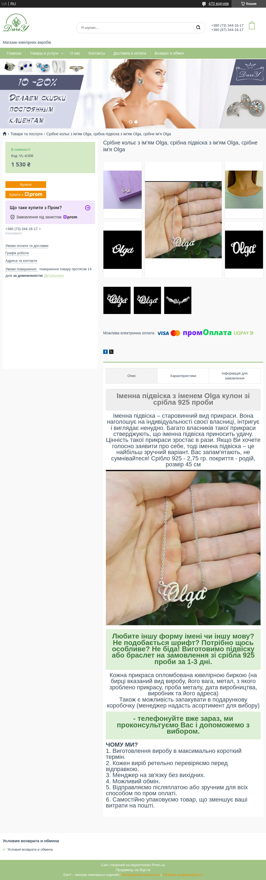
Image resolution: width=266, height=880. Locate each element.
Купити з (25, 194)
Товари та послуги (26, 134)
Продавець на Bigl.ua (133, 870)
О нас (75, 53)
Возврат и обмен (169, 53)
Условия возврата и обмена (30, 849)
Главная (14, 53)
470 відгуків (218, 3)
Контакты (96, 53)
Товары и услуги (44, 53)
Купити (25, 185)
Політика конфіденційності (183, 875)
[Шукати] (198, 28)
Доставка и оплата (129, 53)
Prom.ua (158, 865)
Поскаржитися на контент (140, 875)
